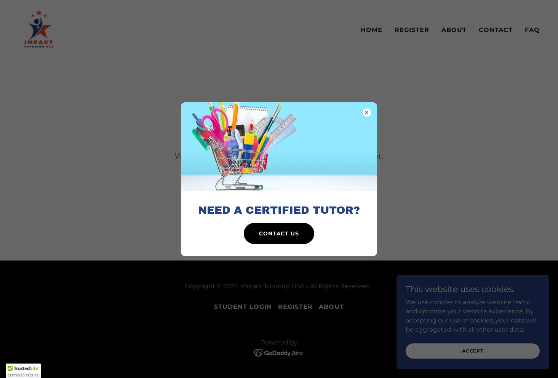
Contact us (279, 233)
